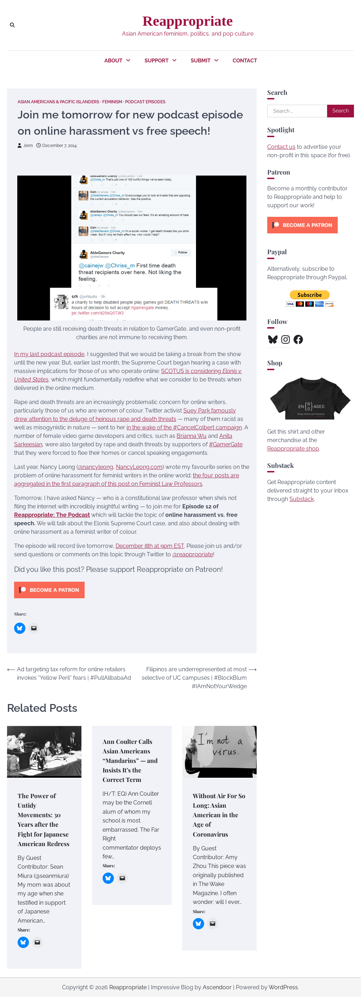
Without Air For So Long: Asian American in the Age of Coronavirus (216, 814)
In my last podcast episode (49, 354)
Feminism (124, 101)
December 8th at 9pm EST (150, 546)
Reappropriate (187, 21)
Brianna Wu (192, 436)
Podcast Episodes (161, 101)
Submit (200, 60)
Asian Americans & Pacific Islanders (64, 101)
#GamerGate (226, 444)
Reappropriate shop (293, 448)
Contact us (281, 146)
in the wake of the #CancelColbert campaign (184, 427)
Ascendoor (217, 987)
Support (157, 60)
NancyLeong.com (139, 467)
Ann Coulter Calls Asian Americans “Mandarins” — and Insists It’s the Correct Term (131, 759)
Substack (301, 499)
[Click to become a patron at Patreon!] (49, 600)
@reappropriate (192, 554)
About (113, 60)
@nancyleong (95, 467)
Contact (245, 60)
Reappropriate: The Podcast (52, 515)
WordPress (283, 987)
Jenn (26, 145)
